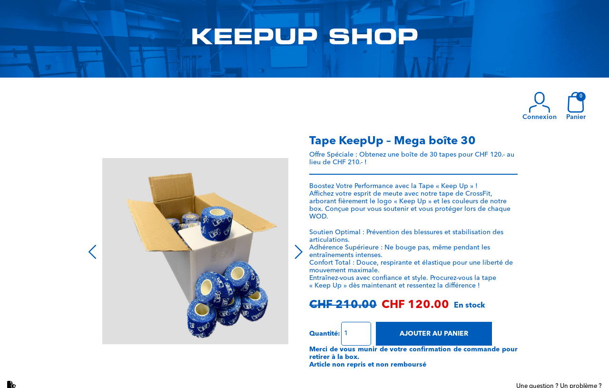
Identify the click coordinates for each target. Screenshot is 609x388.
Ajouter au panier (434, 333)
